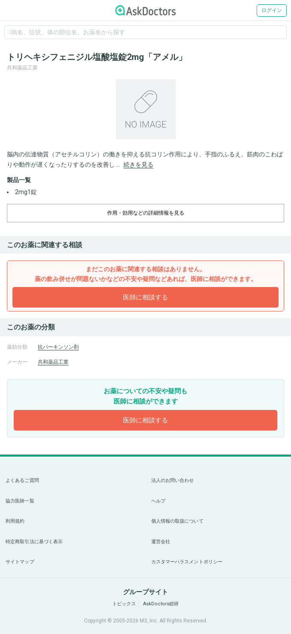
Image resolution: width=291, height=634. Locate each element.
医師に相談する (145, 297)
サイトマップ (20, 562)
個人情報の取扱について (177, 521)
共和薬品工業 (53, 362)
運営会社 (160, 541)
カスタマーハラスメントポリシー (187, 562)
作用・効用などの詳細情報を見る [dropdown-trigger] (145, 213)
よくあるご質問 (22, 480)
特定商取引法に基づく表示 (34, 541)
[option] (145, 109)
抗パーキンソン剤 (58, 347)
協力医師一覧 (20, 501)
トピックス (124, 604)
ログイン (271, 10)
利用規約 (15, 521)
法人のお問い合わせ (172, 480)
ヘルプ (158, 501)
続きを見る (138, 164)
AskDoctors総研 (161, 604)
